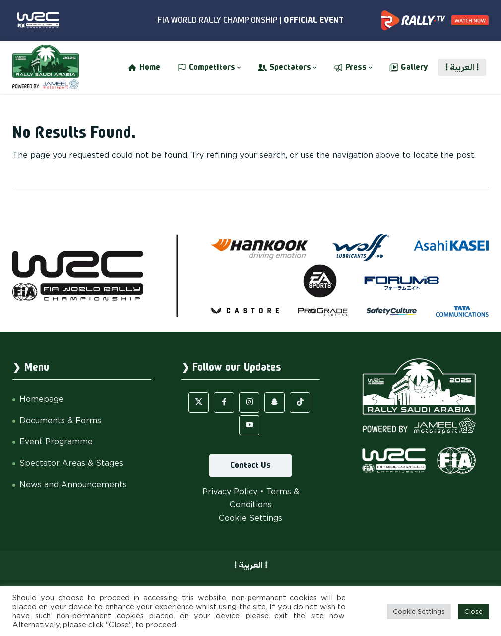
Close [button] (473, 611)
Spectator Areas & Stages (71, 463)
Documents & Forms (60, 420)
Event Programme (56, 441)
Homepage (41, 399)
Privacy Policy (229, 491)
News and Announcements (72, 484)
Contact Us (250, 465)
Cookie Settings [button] (250, 518)
